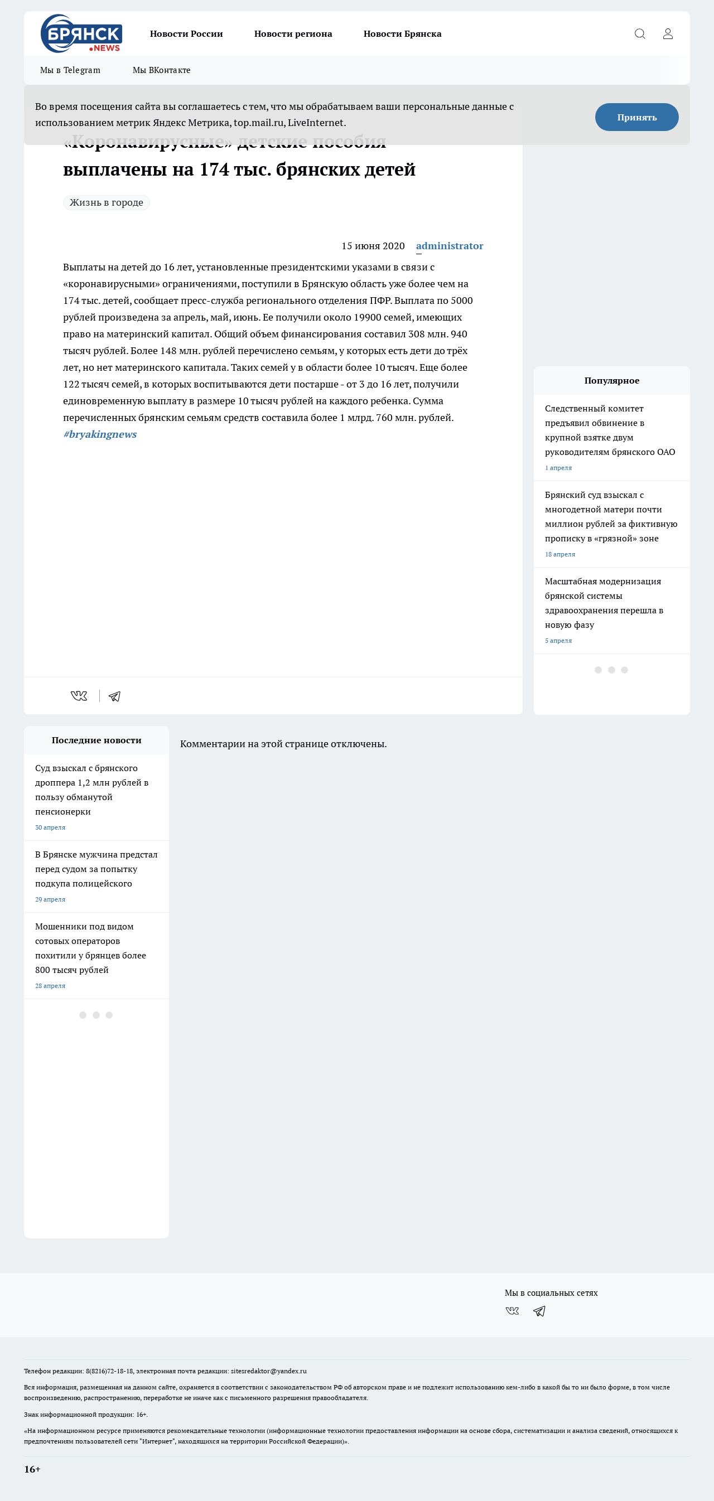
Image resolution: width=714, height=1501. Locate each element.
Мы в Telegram (70, 70)
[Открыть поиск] (640, 33)
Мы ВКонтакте (162, 70)
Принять (637, 117)
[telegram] (118, 696)
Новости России (186, 33)
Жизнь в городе (106, 202)
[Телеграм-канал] (540, 1311)
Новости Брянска (403, 33)
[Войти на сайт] (668, 33)
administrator (450, 245)
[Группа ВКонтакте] (512, 1311)
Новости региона (293, 33)
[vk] (80, 696)
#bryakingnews (99, 434)
